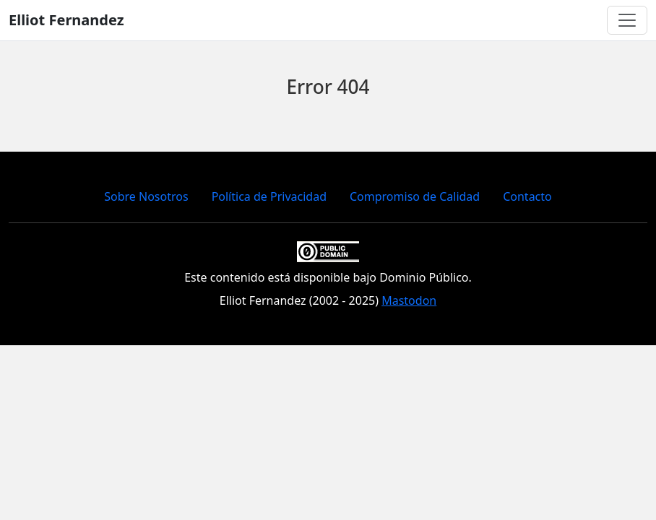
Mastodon (408, 300)
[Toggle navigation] (627, 20)
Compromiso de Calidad (415, 196)
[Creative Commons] (328, 250)
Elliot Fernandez (66, 20)
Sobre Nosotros (146, 196)
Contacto (527, 196)
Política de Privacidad (269, 196)
